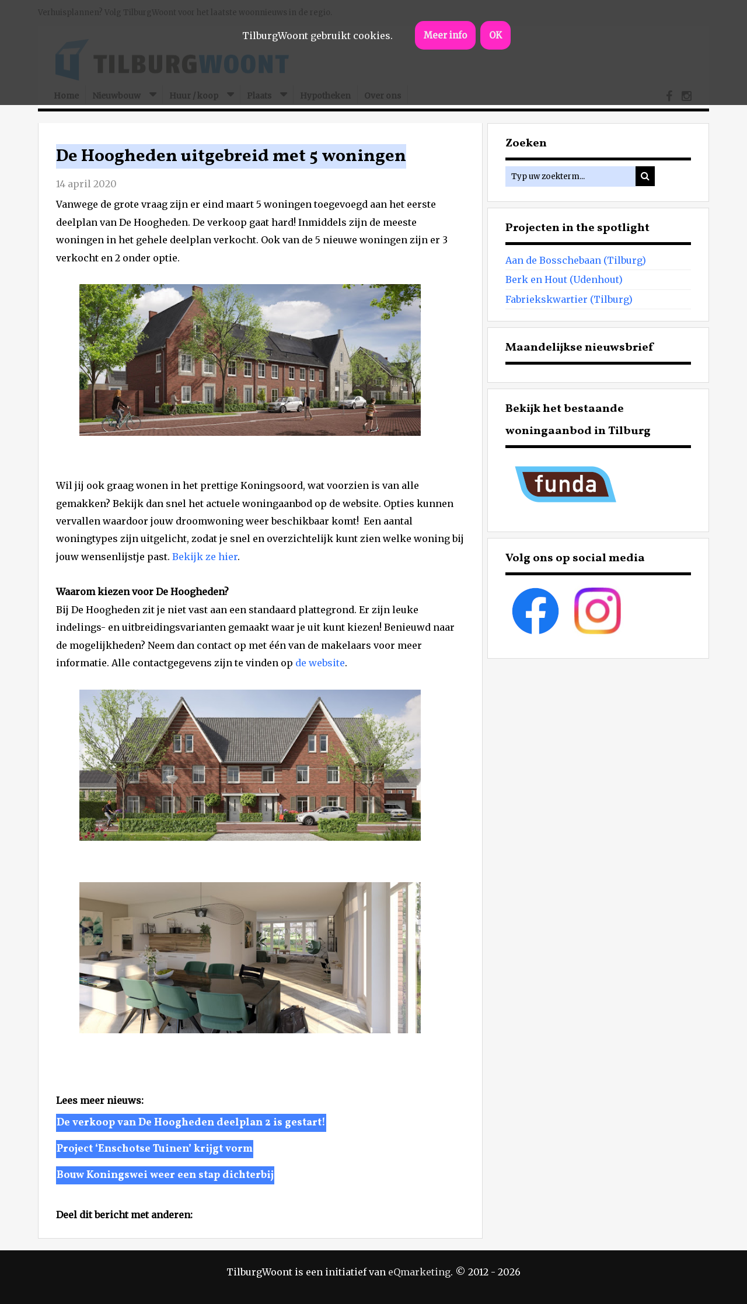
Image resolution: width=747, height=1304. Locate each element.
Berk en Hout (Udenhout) (564, 279)
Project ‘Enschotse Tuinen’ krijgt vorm (155, 1149)
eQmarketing (419, 1272)
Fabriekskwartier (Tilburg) (569, 299)
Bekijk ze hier (205, 556)
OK (495, 35)
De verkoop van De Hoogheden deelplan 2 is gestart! (191, 1123)
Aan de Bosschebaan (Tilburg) (575, 260)
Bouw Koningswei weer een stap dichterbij (165, 1175)
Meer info (445, 35)
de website (320, 663)
